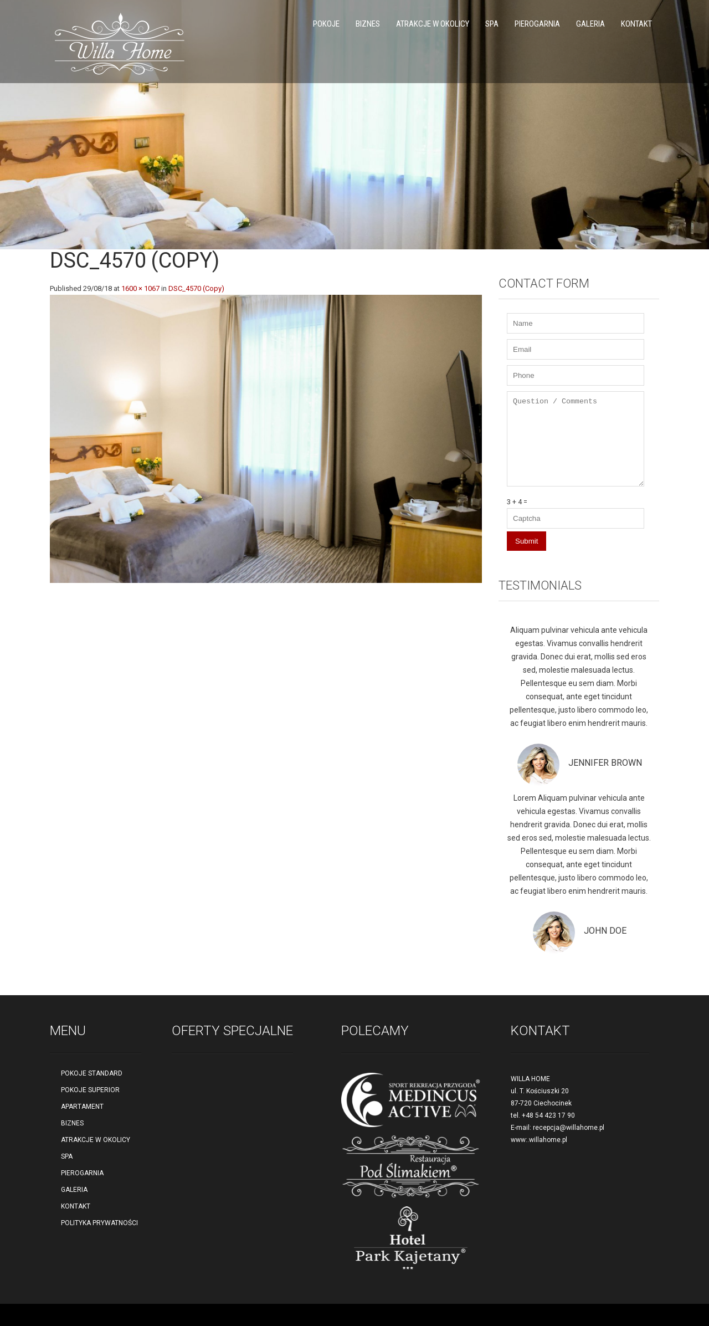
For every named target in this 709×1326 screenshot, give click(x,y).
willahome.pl (548, 1140)
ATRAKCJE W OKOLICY (432, 24)
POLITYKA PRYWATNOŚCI (99, 1223)
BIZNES (368, 24)
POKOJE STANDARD (91, 1073)
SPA (492, 24)
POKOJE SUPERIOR (90, 1090)
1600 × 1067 (140, 288)
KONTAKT (636, 24)
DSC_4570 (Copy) (196, 288)
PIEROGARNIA (537, 24)
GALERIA (590, 24)
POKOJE (326, 24)
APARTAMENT (82, 1106)
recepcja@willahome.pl (568, 1128)
